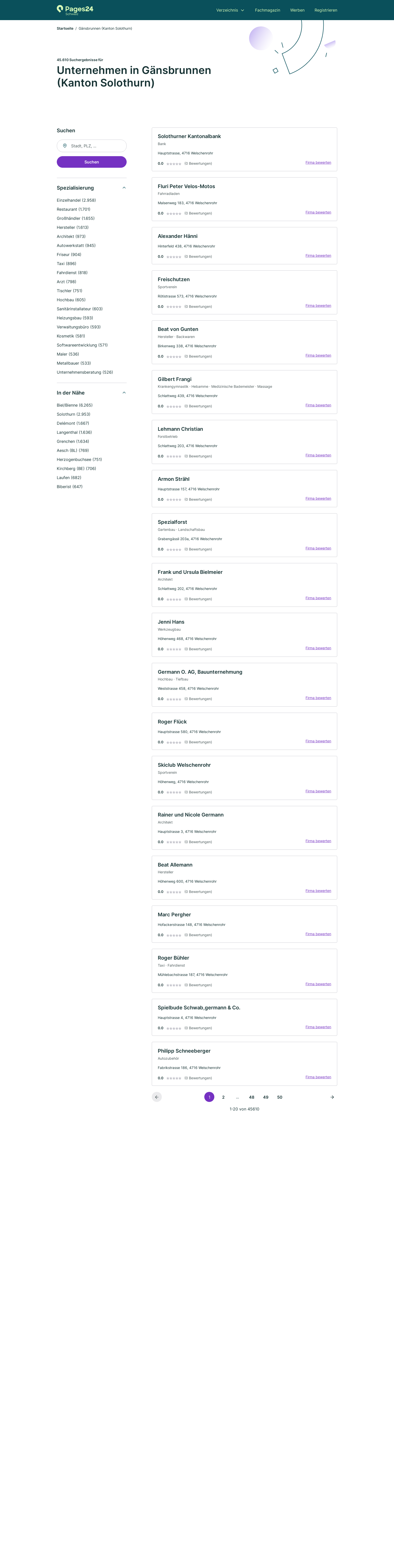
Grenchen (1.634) (73, 441)
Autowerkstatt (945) (76, 245)
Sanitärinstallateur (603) (80, 309)
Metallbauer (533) (74, 363)
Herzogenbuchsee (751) (79, 459)
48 (251, 1103)
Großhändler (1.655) (76, 218)
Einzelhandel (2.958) (76, 200)
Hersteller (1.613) (73, 227)
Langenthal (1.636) (74, 432)
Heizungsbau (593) (75, 318)
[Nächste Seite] (332, 1103)
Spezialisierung (75, 188)
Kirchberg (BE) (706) (76, 468)
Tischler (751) (69, 290)
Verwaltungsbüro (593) (79, 327)
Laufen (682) (69, 477)
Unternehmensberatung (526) (85, 372)
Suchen (91, 162)
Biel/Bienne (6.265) (75, 405)
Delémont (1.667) (73, 423)
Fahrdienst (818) (72, 272)
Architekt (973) (71, 236)
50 (279, 1103)
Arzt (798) (66, 281)
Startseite (65, 29)
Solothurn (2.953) (73, 414)
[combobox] (92, 146)
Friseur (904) (69, 254)
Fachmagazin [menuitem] (267, 10)
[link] (244, 150)
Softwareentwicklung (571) (82, 345)
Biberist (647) (70, 486)
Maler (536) (68, 354)
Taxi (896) (66, 263)
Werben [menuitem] (297, 10)
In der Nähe (71, 393)
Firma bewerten (318, 163)
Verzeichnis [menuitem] (227, 10)
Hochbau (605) (71, 300)
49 (265, 1103)
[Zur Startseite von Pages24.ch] (75, 10)
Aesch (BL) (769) (73, 450)
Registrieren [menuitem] (326, 10)
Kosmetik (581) (71, 336)
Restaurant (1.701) (73, 209)
